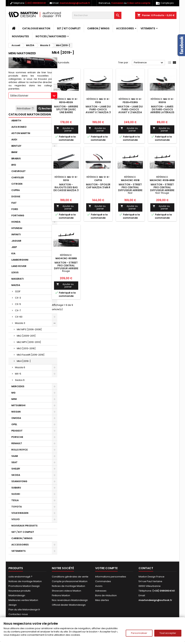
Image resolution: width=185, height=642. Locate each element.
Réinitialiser (26, 108)
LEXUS (15, 272)
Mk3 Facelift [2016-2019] (30, 354)
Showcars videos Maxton (66, 590)
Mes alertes (102, 600)
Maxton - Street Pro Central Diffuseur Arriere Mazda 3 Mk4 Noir (130, 189)
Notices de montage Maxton (25, 581)
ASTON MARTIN (20, 133)
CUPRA (15, 190)
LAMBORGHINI (19, 260)
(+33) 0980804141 (35, 3)
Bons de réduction (106, 595)
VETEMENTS (148, 28)
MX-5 (18, 373)
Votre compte (106, 568)
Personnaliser (139, 633)
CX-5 (18, 304)
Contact (146, 568)
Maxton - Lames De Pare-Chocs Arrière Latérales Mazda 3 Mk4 (162, 111)
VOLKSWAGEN (19, 513)
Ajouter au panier (65, 129)
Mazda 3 (20, 323)
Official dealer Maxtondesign (69, 605)
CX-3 (18, 297)
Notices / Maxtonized (51, 36)
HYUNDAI (16, 228)
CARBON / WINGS (98, 28)
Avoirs (98, 586)
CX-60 (18, 316)
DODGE (15, 196)
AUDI (14, 139)
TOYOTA (16, 506)
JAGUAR (16, 241)
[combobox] (32, 95)
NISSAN (16, 411)
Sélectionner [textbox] (19, 95)
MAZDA (15, 285)
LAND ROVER (18, 266)
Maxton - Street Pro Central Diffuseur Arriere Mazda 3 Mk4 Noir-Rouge (162, 190)
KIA (13, 253)
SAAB (14, 456)
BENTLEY (16, 146)
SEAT (14, 462)
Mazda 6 (20, 367)
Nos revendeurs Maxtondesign (70, 600)
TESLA (15, 500)
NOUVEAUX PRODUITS (24, 525)
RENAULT (16, 443)
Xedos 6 (20, 380)
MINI (14, 399)
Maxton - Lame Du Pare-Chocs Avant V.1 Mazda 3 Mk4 (98, 111)
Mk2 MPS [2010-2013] (29, 342)
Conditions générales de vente (70, 576)
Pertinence (149, 63)
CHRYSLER (17, 177)
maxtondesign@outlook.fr (75, 3)
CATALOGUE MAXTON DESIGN (29, 114)
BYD (13, 165)
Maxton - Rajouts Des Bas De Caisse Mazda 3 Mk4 (66, 189)
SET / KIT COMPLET (69, 28)
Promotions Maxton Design (24, 586)
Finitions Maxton (61, 595)
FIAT (14, 203)
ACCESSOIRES (125, 28)
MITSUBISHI (18, 405)
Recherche (47, 108)
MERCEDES (17, 386)
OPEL (14, 424)
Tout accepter (168, 633)
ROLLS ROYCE (19, 449)
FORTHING (17, 215)
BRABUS (16, 158)
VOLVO (15, 519)
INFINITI (16, 234)
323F (17, 291)
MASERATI (17, 278)
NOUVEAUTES (20, 36)
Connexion (117, 3)
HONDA (15, 222)
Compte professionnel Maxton (69, 581)
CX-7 (18, 310)
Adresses (100, 590)
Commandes (103, 581)
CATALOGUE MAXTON (36, 28)
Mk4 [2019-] (24, 361)
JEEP (14, 247)
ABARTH (16, 120)
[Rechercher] (96, 15)
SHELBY (15, 468)
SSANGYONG (19, 481)
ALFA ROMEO (19, 127)
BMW (14, 152)
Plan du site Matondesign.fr (24, 609)
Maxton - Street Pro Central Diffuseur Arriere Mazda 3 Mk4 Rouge (66, 268)
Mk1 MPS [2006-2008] (29, 329)
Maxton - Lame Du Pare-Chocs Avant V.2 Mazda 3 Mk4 (130, 111)
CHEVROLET (18, 171)
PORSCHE (17, 437)
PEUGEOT (17, 430)
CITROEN (16, 184)
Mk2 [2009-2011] (26, 335)
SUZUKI (15, 494)
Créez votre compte (138, 3)
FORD (14, 209)
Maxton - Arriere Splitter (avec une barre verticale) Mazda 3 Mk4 (66, 112)
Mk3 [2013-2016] (26, 348)
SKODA (15, 475)
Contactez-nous (18, 614)
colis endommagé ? (20, 576)
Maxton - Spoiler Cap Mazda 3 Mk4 (98, 186)
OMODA (16, 418)
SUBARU (16, 487)
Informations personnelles (110, 576)
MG (13, 392)
